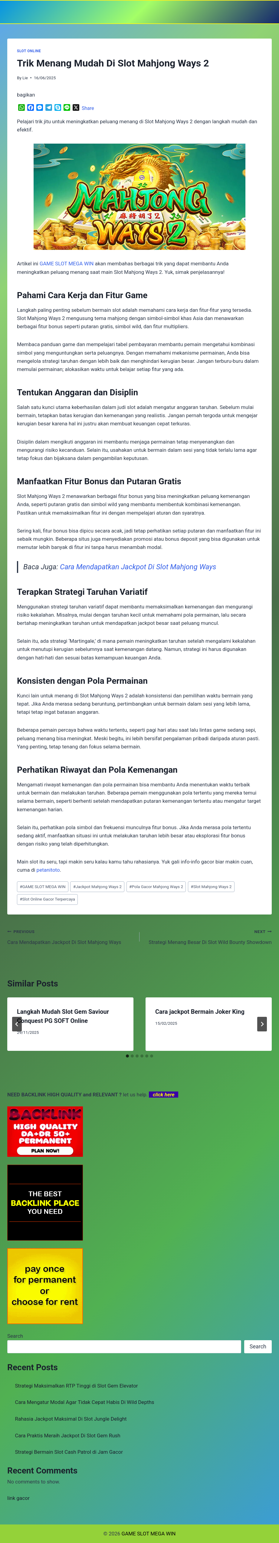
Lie (25, 77)
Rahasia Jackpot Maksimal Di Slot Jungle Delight (71, 1419)
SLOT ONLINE (29, 51)
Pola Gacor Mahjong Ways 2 (156, 886)
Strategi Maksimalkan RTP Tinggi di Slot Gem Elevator (76, 1386)
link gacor (18, 1498)
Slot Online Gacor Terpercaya (47, 899)
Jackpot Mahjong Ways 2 (97, 886)
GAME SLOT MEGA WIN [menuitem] (67, 264)
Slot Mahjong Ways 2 (211, 886)
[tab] (127, 1056)
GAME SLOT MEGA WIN (42, 886)
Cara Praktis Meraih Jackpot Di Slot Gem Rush (67, 1435)
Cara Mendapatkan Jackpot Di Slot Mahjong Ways (138, 567)
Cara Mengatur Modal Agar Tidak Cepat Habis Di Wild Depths (84, 1402)
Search (15, 1336)
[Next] (262, 1024)
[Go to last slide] (17, 1024)
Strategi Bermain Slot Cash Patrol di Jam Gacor (69, 1452)
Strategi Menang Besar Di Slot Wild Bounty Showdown (208, 936)
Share (88, 108)
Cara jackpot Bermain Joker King (200, 1011)
